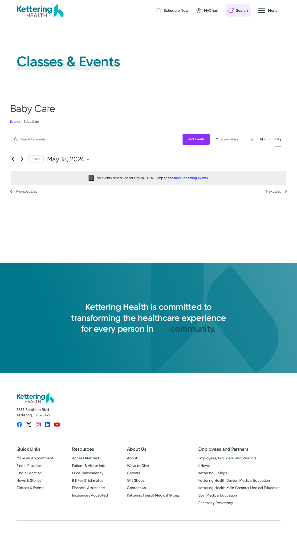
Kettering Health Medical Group (153, 499)
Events (15, 121)
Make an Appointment (34, 461)
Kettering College (213, 476)
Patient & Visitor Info (88, 469)
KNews (204, 469)
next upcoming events (191, 193)
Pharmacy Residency (215, 506)
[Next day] (22, 174)
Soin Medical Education (217, 499)
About (132, 461)
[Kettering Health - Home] (40, 10)
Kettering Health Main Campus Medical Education (239, 491)
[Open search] (238, 10)
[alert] (148, 192)
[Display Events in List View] (252, 139)
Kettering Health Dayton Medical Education (234, 483)
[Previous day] (13, 174)
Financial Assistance (88, 491)
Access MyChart (85, 461)
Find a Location (29, 476)
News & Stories (28, 483)
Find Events (197, 139)
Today (36, 174)
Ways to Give (138, 469)
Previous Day (23, 206)
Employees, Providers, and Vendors (227, 461)
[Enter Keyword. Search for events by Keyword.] (97, 139)
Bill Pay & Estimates (87, 483)
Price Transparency (87, 476)
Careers (133, 476)
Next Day (276, 206)
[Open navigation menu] (268, 10)
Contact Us (136, 491)
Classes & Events (30, 491)
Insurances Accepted (90, 499)
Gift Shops (135, 483)
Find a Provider (28, 469)
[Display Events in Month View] (265, 139)
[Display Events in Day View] (278, 139)
